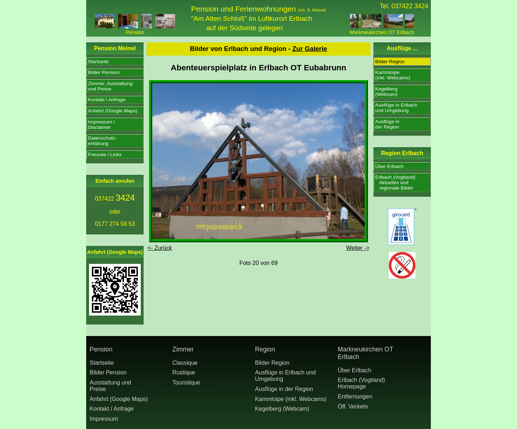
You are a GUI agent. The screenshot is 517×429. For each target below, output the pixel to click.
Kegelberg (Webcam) (282, 409)
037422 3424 (409, 6)
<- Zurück (160, 248)
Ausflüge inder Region (387, 124)
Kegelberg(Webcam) (386, 91)
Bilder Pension (104, 72)
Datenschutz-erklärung (102, 140)
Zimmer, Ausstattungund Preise (110, 86)
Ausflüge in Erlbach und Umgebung (285, 375)
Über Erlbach (389, 166)
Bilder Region (390, 61)
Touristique (186, 382)
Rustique (183, 372)
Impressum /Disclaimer (101, 124)
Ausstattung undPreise (110, 385)
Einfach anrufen (115, 181)
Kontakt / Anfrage (106, 99)
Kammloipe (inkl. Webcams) (290, 399)
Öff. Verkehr (353, 407)
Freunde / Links (105, 154)
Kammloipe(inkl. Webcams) (392, 75)
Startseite (98, 61)
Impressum (104, 419)
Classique (184, 363)
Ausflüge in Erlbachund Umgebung (396, 107)
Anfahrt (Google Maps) (113, 110)
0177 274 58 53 (115, 224)
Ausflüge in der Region (284, 389)
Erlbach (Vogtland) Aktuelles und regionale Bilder (395, 182)
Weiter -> (357, 248)
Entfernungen (355, 396)
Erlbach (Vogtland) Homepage (361, 383)
